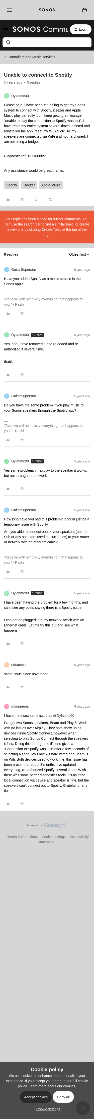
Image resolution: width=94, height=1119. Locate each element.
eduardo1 (18, 665)
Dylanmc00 (20, 96)
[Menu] (9, 10)
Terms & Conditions (22, 837)
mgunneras (20, 706)
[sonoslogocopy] (47, 10)
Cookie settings (54, 837)
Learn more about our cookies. (52, 1086)
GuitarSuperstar (23, 270)
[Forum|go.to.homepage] (37, 29)
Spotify (11, 185)
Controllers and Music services (31, 57)
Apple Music (50, 185)
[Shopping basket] (84, 10)
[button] (6, 30)
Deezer (29, 185)
